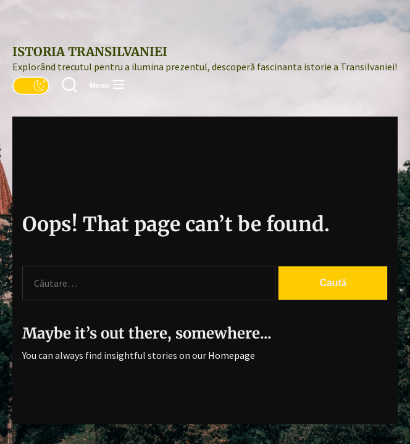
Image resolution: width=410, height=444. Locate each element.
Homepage (231, 355)
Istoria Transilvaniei (89, 51)
